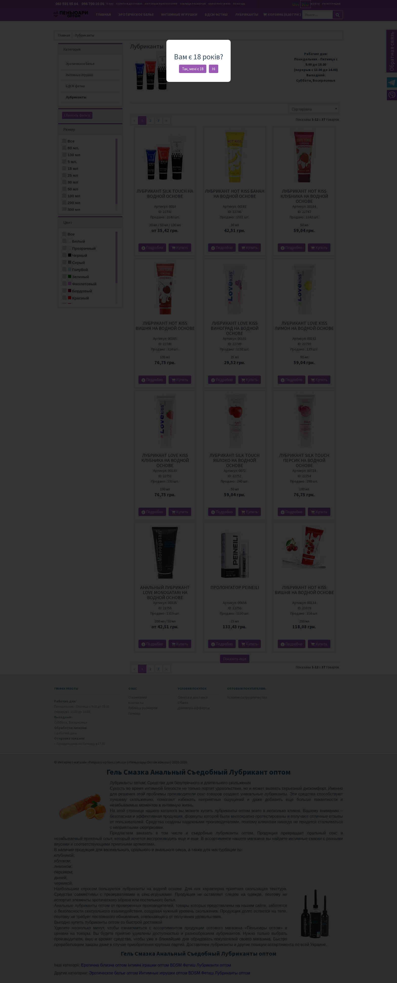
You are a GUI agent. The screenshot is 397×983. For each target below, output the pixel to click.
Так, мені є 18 (192, 68)
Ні (213, 68)
